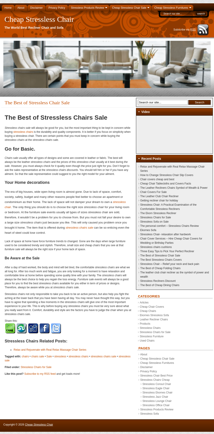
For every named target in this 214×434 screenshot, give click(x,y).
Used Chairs (147, 340)
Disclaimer (146, 367)
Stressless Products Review (156, 409)
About (143, 354)
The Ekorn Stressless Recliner (158, 213)
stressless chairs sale (79, 227)
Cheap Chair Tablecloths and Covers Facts (165, 183)
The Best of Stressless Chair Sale (160, 255)
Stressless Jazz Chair (155, 396)
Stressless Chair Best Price (156, 375)
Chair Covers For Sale (153, 192)
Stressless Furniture (152, 336)
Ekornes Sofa (148, 230)
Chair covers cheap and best (157, 179)
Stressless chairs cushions (156, 247)
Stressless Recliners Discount (158, 281)
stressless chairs (22, 131)
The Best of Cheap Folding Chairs (160, 268)
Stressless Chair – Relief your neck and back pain (169, 264)
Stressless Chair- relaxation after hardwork (165, 234)
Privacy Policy (148, 371)
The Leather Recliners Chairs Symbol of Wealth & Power (174, 187)
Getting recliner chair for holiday (159, 200)
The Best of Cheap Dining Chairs (159, 285)
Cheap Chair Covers (152, 306)
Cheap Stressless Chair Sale (157, 358)
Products (145, 323)
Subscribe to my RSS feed (40, 373)
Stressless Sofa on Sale (154, 221)
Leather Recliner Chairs (154, 319)
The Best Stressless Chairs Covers (161, 259)
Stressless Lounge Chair (157, 401)
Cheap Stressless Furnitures (157, 362)
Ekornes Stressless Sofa (154, 315)
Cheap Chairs (148, 311)
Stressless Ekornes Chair (157, 392)
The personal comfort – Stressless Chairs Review (169, 225)
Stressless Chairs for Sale (36, 367)
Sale (49, 356)
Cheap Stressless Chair (39, 19)
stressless (60, 356)
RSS (193, 29)
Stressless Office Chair (156, 405)
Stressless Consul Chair (156, 384)
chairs (25, 356)
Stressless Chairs (150, 328)
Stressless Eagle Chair (155, 388)
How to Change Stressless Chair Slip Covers (166, 175)
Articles (144, 302)
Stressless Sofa (149, 413)
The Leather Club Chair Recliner (159, 196)
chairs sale (37, 356)
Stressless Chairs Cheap (155, 379)
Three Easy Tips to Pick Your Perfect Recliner (167, 251)
